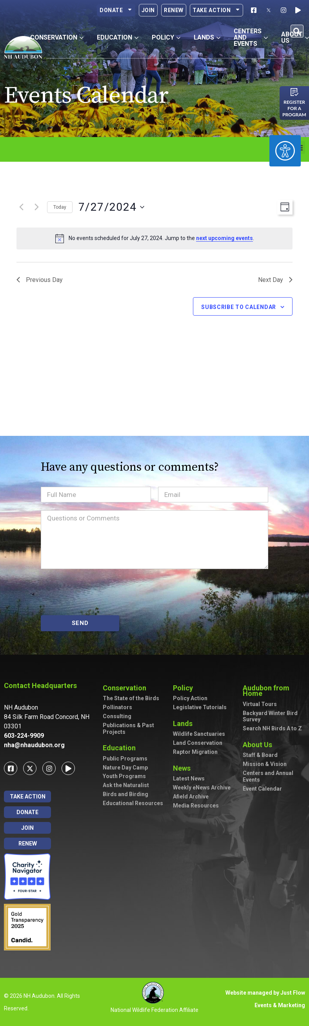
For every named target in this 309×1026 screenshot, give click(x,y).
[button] (297, 31)
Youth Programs (124, 776)
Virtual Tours (260, 704)
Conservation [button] (57, 37)
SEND (80, 623)
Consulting (117, 716)
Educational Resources (133, 803)
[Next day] (36, 207)
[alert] (154, 238)
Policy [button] (166, 37)
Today (59, 207)
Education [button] (117, 37)
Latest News (189, 778)
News (183, 768)
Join (148, 10)
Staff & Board (260, 755)
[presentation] (100, 592)
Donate (116, 10)
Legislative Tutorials (200, 707)
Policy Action (190, 698)
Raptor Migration (195, 752)
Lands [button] (207, 37)
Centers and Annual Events (268, 776)
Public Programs (125, 758)
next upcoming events (224, 238)
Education (121, 748)
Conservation (126, 688)
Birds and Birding (125, 794)
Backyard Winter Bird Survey (270, 716)
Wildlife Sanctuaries (199, 734)
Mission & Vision (265, 764)
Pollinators (117, 707)
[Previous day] (21, 207)
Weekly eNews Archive (202, 787)
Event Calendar (262, 789)
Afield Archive (191, 796)
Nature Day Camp (125, 767)
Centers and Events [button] (251, 37)
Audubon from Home (274, 690)
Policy (185, 688)
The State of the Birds (131, 698)
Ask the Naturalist (126, 785)
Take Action (216, 10)
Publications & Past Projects (128, 728)
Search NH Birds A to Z (272, 728)
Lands (184, 723)
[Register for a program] (294, 92)
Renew (174, 10)
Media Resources (196, 805)
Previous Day (39, 280)
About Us (259, 745)
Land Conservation (197, 743)
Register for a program (294, 108)
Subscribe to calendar (238, 307)
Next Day (275, 280)
